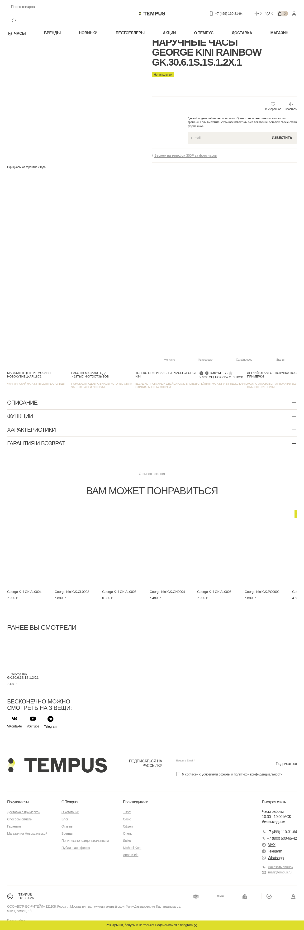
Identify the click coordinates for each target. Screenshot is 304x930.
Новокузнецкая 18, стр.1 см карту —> (190, 104)
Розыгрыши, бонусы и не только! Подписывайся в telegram (149, 925)
